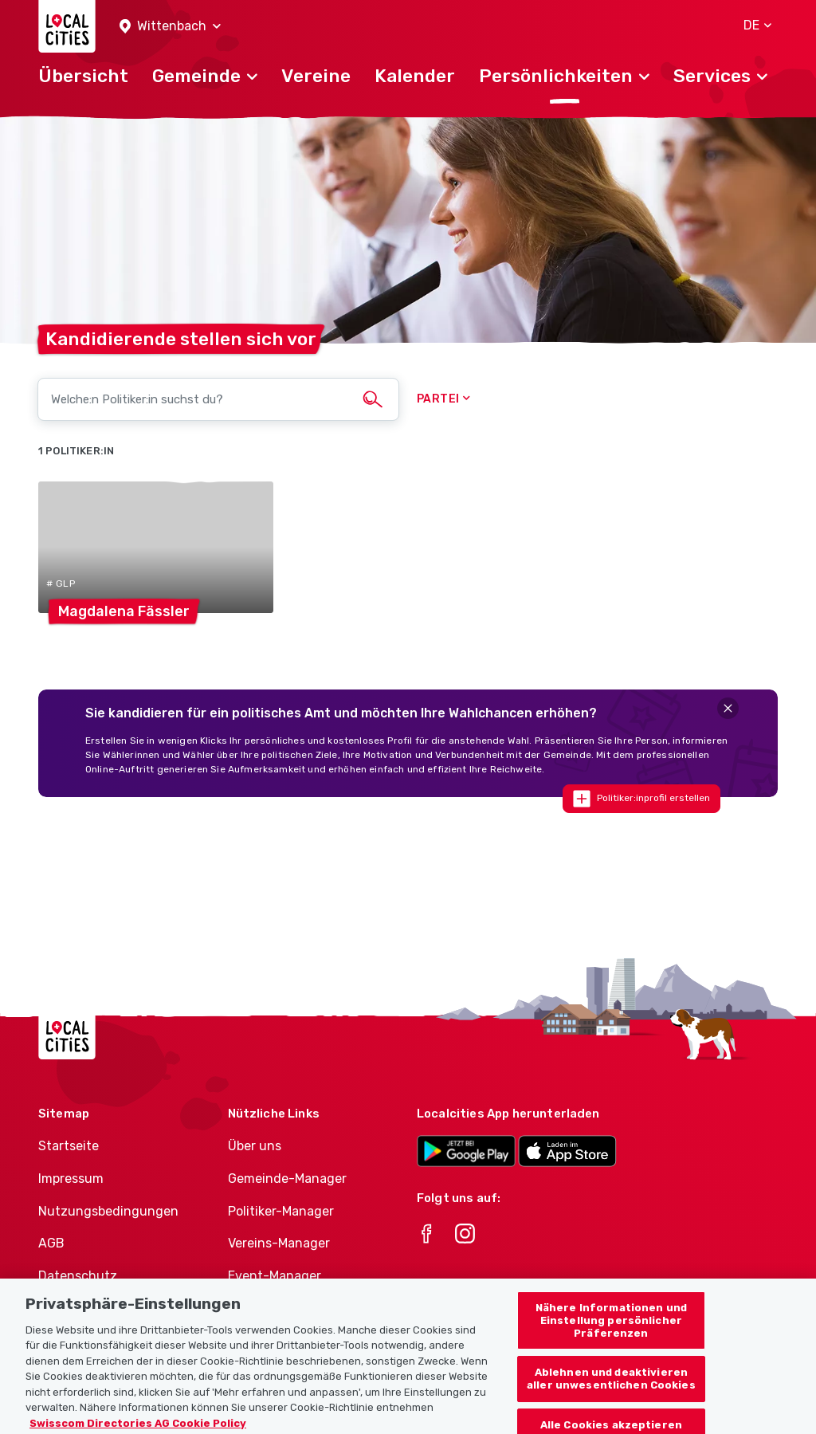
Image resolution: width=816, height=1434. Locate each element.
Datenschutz (77, 1275)
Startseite (68, 1145)
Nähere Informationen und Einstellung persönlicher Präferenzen (611, 1328)
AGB (51, 1243)
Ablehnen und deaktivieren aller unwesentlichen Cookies (611, 1386)
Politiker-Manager (281, 1211)
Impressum (71, 1178)
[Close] (728, 708)
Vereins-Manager (279, 1243)
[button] (170, 26)
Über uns (254, 1145)
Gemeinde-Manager (287, 1178)
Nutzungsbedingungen (108, 1211)
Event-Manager (274, 1275)
